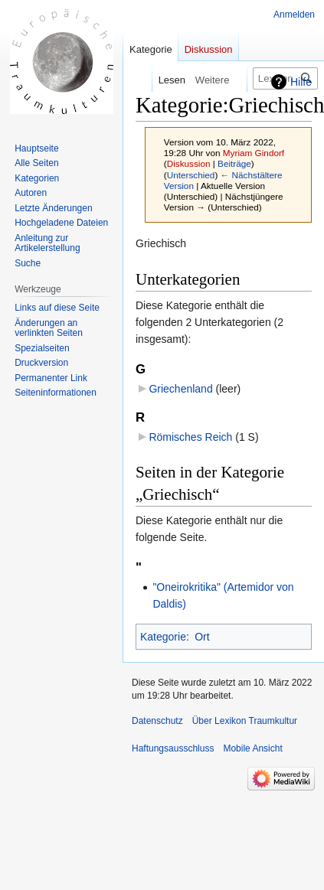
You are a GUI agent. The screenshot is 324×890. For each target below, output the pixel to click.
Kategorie (163, 637)
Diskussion (189, 163)
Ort (202, 637)
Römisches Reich (190, 437)
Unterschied (191, 175)
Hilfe (301, 82)
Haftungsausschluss (173, 748)
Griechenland (180, 389)
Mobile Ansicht (252, 748)
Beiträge (234, 163)
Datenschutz (157, 721)
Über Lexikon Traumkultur (244, 721)
